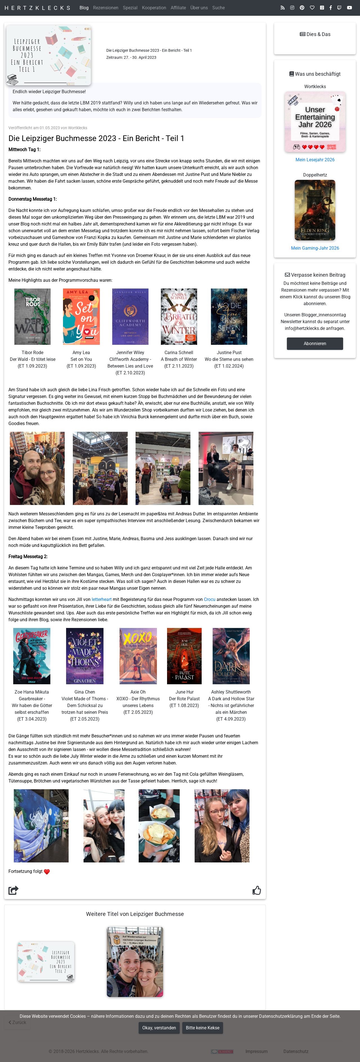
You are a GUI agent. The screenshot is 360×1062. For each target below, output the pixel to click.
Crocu (209, 599)
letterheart (102, 599)
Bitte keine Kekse (202, 1027)
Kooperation (154, 7)
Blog (84, 7)
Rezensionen (105, 7)
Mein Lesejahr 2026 (315, 159)
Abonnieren (315, 343)
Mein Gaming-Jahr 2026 (315, 248)
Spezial (130, 7)
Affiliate (178, 7)
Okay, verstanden (159, 1027)
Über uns (199, 7)
